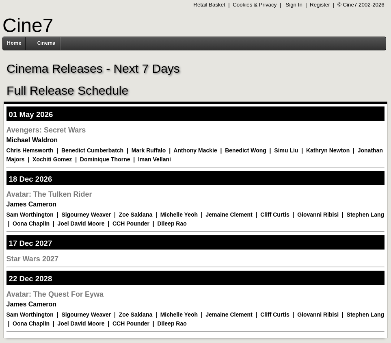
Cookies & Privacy (255, 5)
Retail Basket (209, 5)
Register (320, 5)
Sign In (293, 5)
